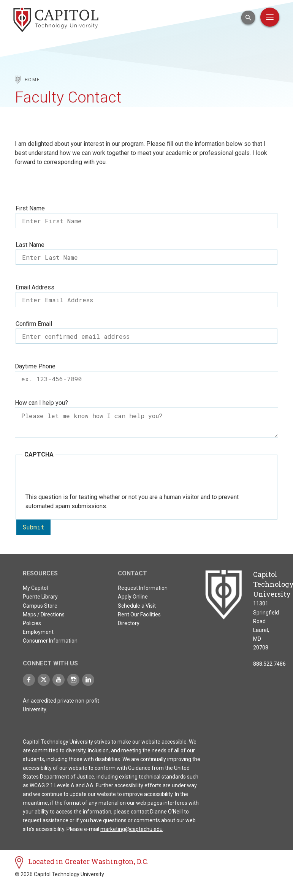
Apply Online (133, 597)
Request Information (143, 588)
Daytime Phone (35, 366)
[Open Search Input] (248, 17)
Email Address (35, 287)
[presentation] (83, 478)
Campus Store (40, 606)
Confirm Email (34, 323)
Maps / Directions (44, 614)
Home (32, 79)
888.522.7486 (269, 664)
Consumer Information (50, 641)
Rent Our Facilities (139, 614)
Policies (32, 623)
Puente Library (40, 597)
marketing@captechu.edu (131, 829)
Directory (128, 623)
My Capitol (35, 588)
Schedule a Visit (137, 606)
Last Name (30, 244)
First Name (30, 208)
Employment (38, 632)
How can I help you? (41, 402)
